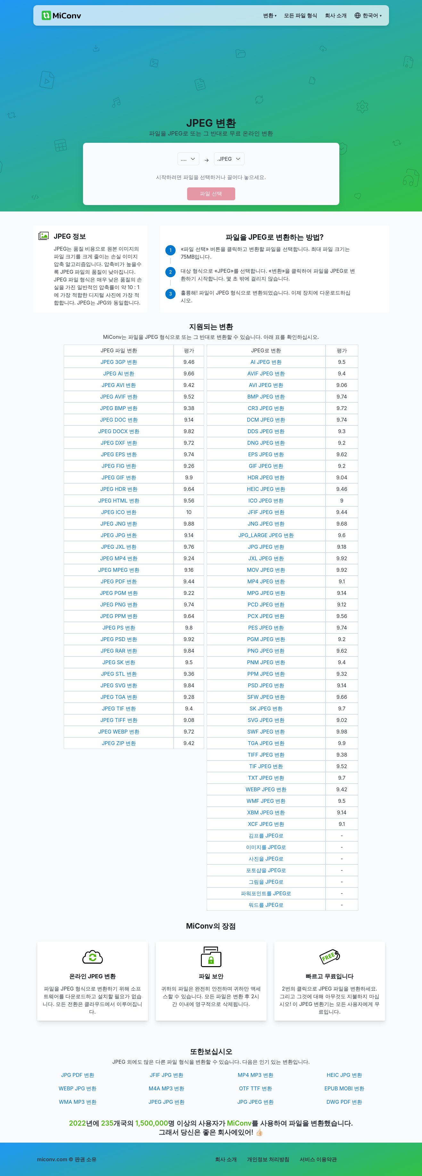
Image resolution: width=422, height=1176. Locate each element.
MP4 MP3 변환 (255, 1075)
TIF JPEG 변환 (266, 766)
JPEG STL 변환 (119, 674)
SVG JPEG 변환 (266, 720)
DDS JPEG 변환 (266, 431)
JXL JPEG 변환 (266, 558)
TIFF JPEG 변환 (266, 754)
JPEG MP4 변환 (118, 558)
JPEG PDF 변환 (119, 581)
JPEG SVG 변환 (119, 685)
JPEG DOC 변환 (118, 419)
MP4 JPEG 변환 (266, 581)
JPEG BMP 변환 (118, 408)
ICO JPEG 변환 (266, 500)
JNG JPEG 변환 (266, 523)
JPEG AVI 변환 (119, 385)
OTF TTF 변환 (255, 1088)
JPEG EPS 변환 (119, 454)
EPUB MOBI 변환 (344, 1088)
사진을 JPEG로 (266, 858)
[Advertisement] (211, 71)
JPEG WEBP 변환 (118, 731)
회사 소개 (226, 1159)
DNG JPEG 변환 (266, 443)
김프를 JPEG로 (266, 835)
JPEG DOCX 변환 (118, 431)
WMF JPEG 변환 (266, 801)
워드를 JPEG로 (266, 905)
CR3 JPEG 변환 (266, 408)
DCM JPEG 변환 (266, 419)
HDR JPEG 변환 (266, 477)
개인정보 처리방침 (268, 1159)
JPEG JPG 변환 (119, 535)
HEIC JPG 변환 (344, 1075)
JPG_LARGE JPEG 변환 (266, 535)
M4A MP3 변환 (166, 1088)
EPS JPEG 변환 (266, 454)
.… (183, 159)
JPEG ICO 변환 (119, 512)
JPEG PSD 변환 (119, 639)
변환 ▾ (269, 15)
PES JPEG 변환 (266, 627)
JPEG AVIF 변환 (119, 396)
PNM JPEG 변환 (266, 662)
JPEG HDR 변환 (118, 489)
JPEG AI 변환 (118, 373)
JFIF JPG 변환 (166, 1075)
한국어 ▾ (367, 15)
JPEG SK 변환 (118, 662)
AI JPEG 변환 (266, 362)
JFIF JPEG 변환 (266, 512)
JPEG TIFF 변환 (118, 720)
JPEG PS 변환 (119, 627)
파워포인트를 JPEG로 (266, 893)
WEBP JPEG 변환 (265, 789)
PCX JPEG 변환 (266, 616)
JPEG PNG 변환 (118, 604)
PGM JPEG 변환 (266, 639)
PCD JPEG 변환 (266, 604)
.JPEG (224, 159)
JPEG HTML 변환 (118, 500)
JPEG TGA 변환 (119, 697)
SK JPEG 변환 (266, 708)
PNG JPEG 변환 (266, 651)
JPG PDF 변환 (78, 1075)
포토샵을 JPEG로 (266, 870)
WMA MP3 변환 (77, 1102)
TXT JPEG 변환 (266, 778)
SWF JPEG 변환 (266, 731)
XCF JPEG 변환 (266, 824)
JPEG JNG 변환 (118, 523)
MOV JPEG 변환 (266, 570)
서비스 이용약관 (318, 1159)
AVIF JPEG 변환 (266, 373)
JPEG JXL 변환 (119, 547)
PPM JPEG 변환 (266, 674)
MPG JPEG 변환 (266, 593)
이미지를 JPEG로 (266, 847)
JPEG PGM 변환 (119, 593)
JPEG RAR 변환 (119, 651)
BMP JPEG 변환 (266, 396)
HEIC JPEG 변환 (266, 489)
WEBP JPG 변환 (77, 1088)
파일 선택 (211, 193)
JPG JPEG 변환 (266, 547)
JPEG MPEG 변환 (118, 570)
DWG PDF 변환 (344, 1102)
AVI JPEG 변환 (266, 385)
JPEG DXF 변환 (119, 443)
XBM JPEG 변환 (266, 812)
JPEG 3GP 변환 (119, 362)
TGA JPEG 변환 (266, 743)
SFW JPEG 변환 (266, 697)
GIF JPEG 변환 (266, 466)
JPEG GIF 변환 (119, 477)
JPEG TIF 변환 (119, 708)
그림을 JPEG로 (266, 882)
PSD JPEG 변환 (266, 685)
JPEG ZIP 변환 (119, 743)
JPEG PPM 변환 (118, 616)
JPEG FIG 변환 (119, 466)
